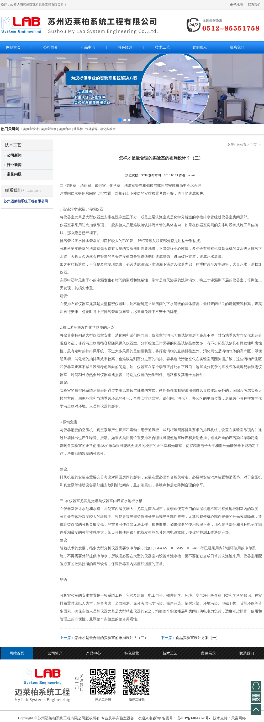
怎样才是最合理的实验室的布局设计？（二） (111, 638)
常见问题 (14, 174)
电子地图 (236, 5)
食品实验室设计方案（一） (198, 638)
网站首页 (16, 653)
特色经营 (131, 653)
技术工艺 (170, 653)
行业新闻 (14, 165)
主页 (253, 145)
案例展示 (208, 653)
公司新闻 (14, 155)
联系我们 (254, 5)
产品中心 (93, 653)
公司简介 (55, 653)
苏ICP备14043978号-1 (194, 718)
